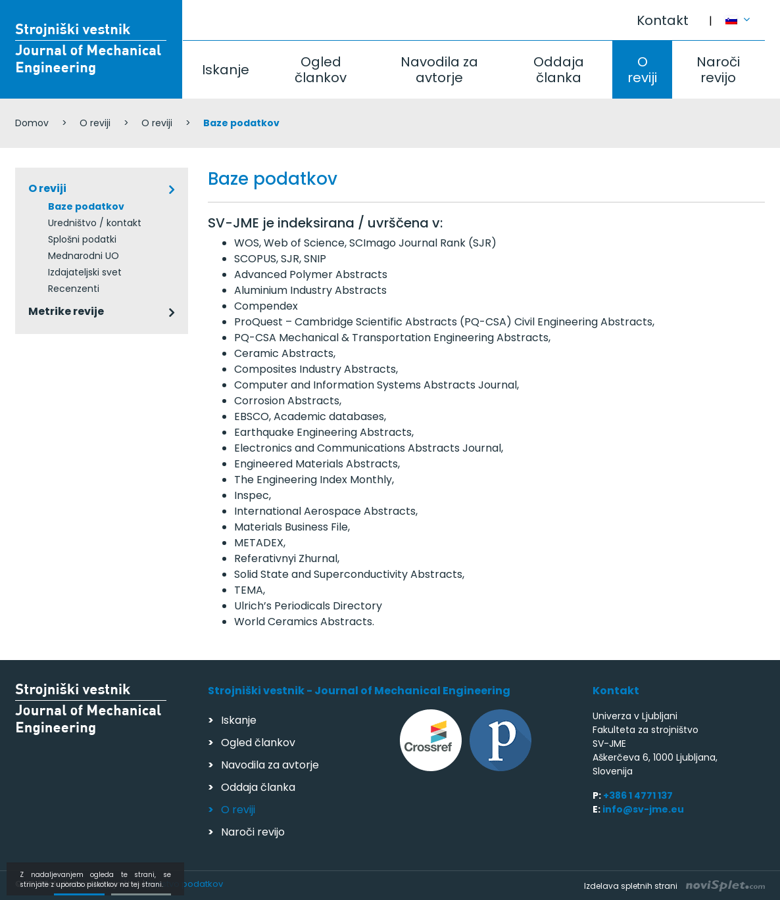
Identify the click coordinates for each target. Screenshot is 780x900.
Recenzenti (73, 288)
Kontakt (663, 20)
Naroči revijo (718, 70)
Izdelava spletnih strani (674, 885)
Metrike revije (66, 311)
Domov (32, 123)
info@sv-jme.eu (643, 809)
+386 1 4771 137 (638, 795)
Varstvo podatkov (185, 884)
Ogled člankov (321, 70)
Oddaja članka (558, 70)
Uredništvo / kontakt (94, 222)
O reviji (642, 70)
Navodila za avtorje (439, 70)
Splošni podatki (82, 239)
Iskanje (225, 69)
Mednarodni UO (83, 255)
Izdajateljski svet (85, 272)
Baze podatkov (86, 206)
